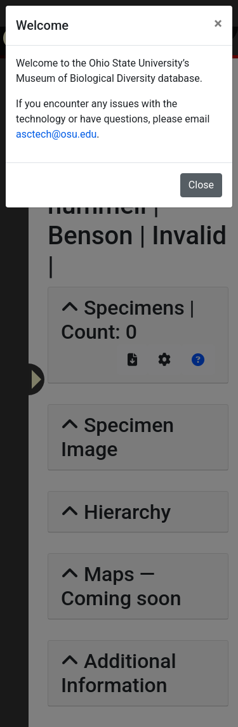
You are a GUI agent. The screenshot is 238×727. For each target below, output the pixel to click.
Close (201, 185)
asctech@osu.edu (56, 134)
